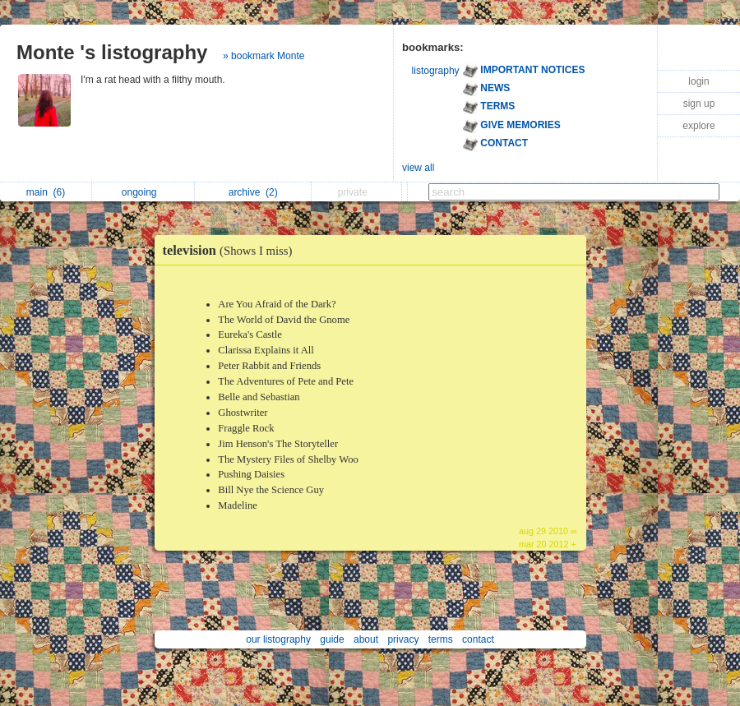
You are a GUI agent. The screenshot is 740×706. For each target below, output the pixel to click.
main (45, 192)
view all (418, 167)
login (698, 81)
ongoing (143, 192)
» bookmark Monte (263, 56)
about (366, 639)
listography (436, 70)
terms (440, 639)
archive (253, 192)
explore (698, 126)
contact (478, 639)
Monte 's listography (111, 52)
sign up (699, 103)
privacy (403, 639)
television (232, 250)
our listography (278, 639)
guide (332, 639)
